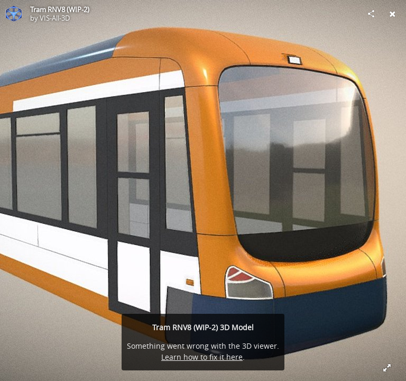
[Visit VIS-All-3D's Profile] (13, 13)
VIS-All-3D (55, 18)
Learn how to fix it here (202, 357)
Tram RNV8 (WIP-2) (59, 9)
